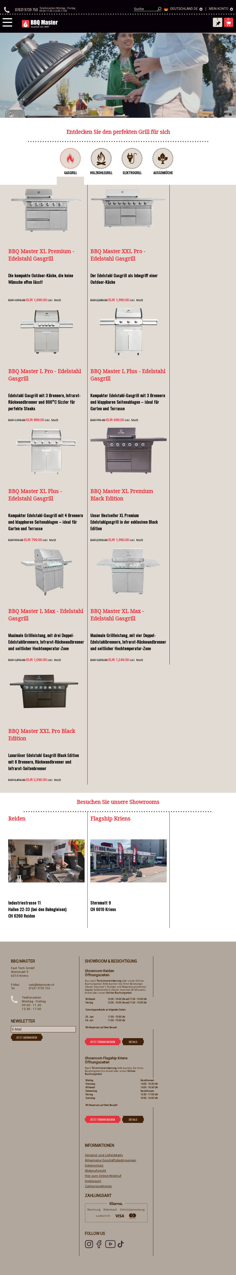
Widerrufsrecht (95, 1170)
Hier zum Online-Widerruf (103, 1176)
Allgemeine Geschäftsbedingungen (110, 1160)
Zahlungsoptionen (98, 1186)
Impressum (93, 1181)
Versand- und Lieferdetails (104, 1155)
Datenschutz (94, 1165)
